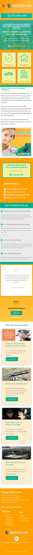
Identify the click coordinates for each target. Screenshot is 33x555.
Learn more (11, 359)
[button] (3, 6)
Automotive (9, 517)
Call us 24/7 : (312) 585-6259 (11, 507)
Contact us (25, 518)
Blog (23, 516)
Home (8, 515)
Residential (9, 522)
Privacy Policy (26, 521)
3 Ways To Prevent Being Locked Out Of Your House (16, 345)
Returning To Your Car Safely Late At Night (14, 423)
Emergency (9, 524)
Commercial (9, 520)
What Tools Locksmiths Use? (16, 384)
